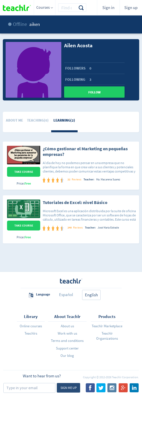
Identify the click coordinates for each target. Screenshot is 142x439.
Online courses (31, 326)
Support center (67, 348)
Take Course (23, 172)
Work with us (67, 333)
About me (14, 120)
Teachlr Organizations (107, 336)
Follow (94, 92)
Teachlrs (30, 333)
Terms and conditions (67, 340)
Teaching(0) (38, 120)
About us (67, 326)
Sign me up (68, 388)
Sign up (131, 7)
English (91, 294)
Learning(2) (64, 120)
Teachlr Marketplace (107, 326)
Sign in (108, 7)
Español (66, 294)
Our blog (67, 355)
